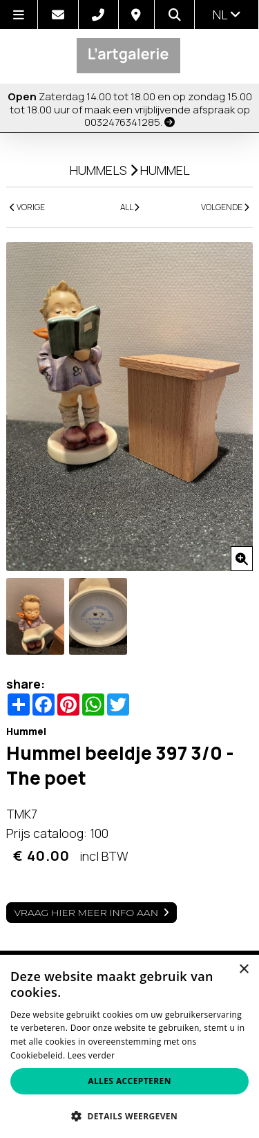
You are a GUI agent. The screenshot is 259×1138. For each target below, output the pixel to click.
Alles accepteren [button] (129, 1081)
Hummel (165, 170)
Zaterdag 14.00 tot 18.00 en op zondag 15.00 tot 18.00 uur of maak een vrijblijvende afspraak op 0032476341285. (130, 109)
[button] (129, 1115)
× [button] (243, 969)
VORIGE (27, 207)
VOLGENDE (225, 207)
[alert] (129, 1046)
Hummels (98, 170)
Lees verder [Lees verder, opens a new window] (91, 1055)
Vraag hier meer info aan (86, 912)
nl (227, 14)
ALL (130, 207)
